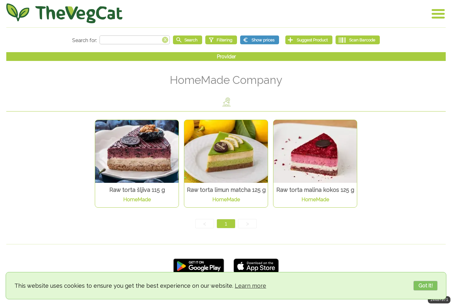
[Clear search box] (165, 39)
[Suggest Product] (308, 39)
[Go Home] (64, 13)
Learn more (250, 285)
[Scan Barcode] (358, 39)
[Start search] (187, 39)
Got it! (425, 286)
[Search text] (135, 39)
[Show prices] (259, 39)
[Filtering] (221, 39)
